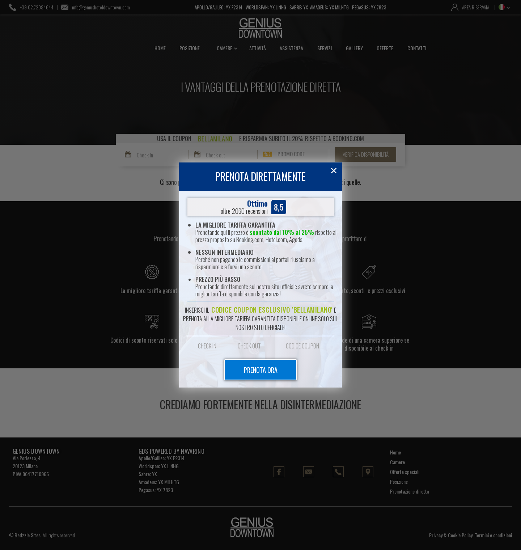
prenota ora (261, 370)
